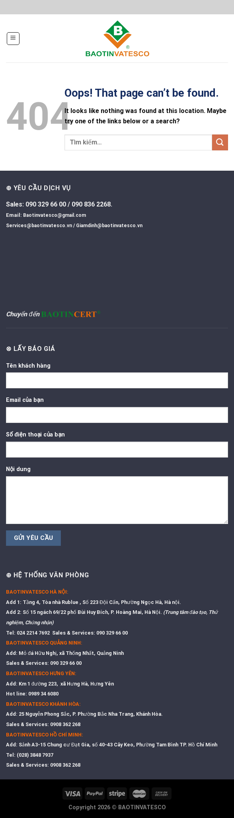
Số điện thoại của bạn (35, 434)
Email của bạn (25, 400)
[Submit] (220, 142)
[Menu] (13, 38)
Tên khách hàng (28, 365)
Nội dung (18, 469)
